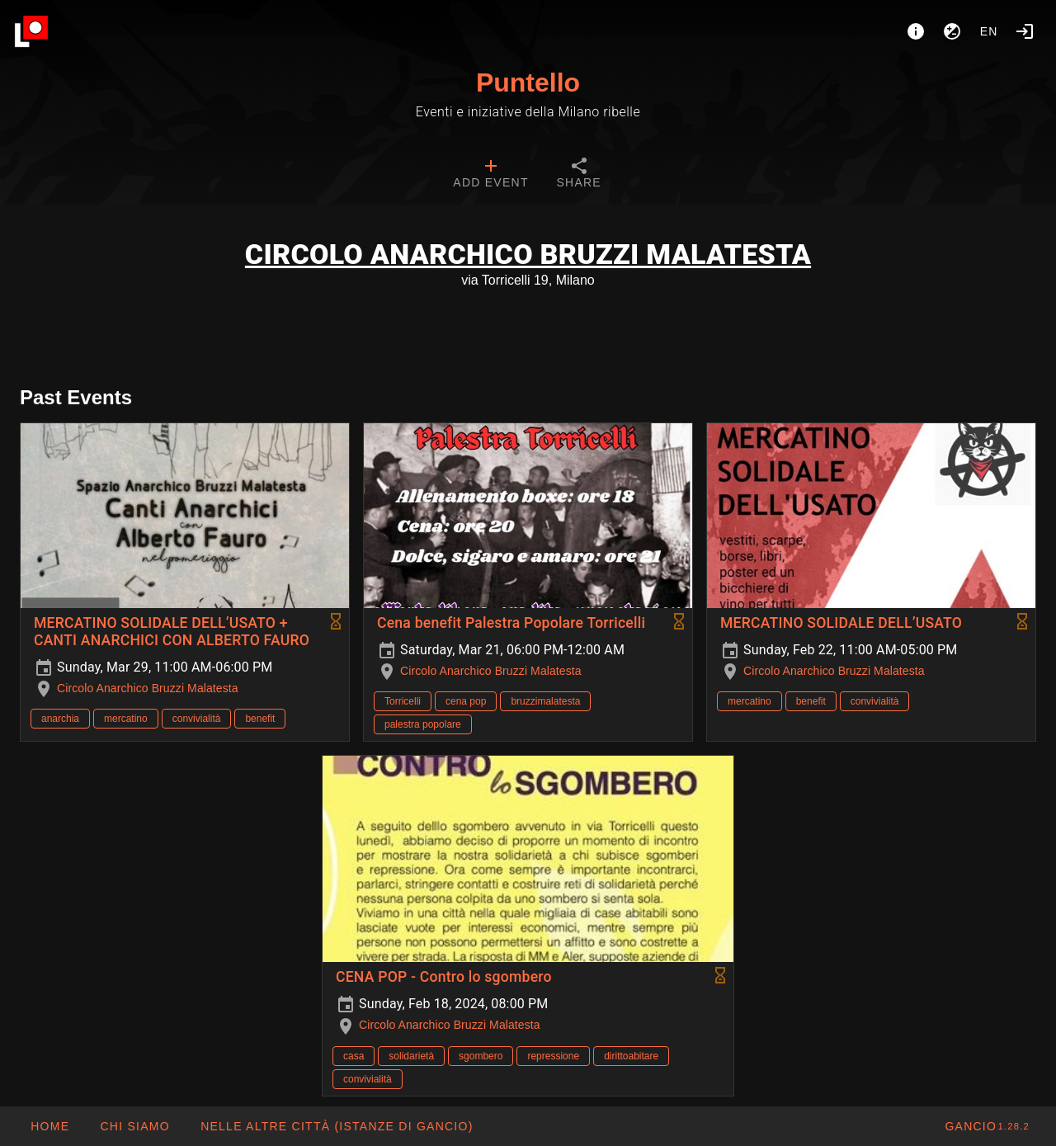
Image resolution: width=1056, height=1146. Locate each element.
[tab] (490, 175)
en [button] (989, 31)
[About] (916, 31)
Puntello (528, 82)
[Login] (1024, 31)
